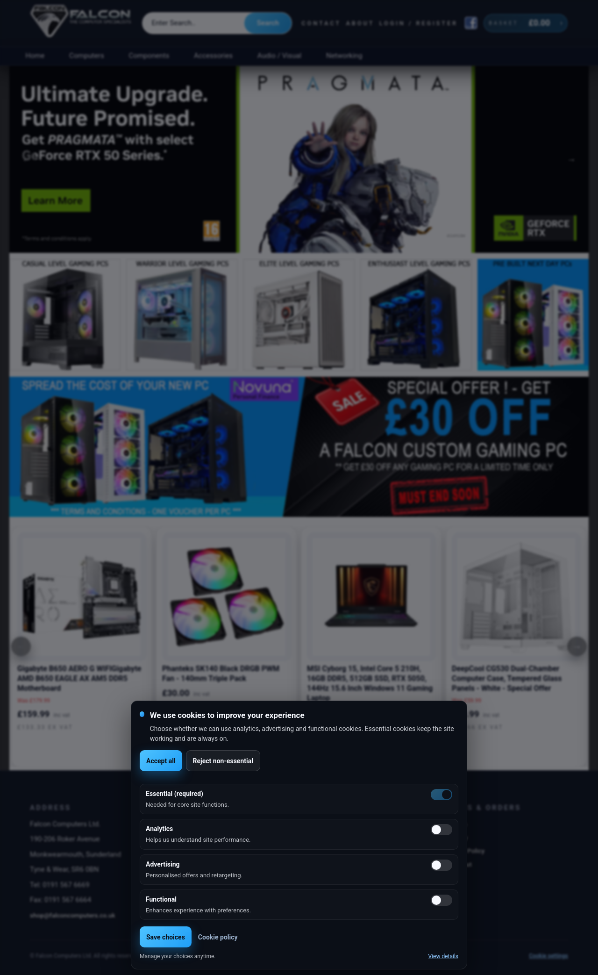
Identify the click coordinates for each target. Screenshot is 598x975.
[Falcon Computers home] (81, 23)
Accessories (213, 55)
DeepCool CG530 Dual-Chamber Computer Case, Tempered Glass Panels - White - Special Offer (507, 678)
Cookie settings (548, 956)
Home (34, 55)
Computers (86, 55)
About (360, 23)
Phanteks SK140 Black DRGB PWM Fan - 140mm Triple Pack (220, 673)
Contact (321, 23)
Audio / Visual (279, 55)
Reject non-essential (223, 761)
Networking (344, 55)
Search (268, 23)
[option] (299, 159)
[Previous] (21, 646)
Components (149, 55)
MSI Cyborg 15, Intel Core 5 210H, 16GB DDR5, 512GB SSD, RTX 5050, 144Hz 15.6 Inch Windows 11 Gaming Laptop (370, 683)
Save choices (165, 937)
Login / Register (418, 23)
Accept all (161, 761)
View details (443, 956)
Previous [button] (26, 159)
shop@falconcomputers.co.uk (72, 915)
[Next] (577, 646)
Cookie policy (218, 937)
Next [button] (571, 159)
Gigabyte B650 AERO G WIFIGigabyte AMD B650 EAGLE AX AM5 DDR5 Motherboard (79, 678)
